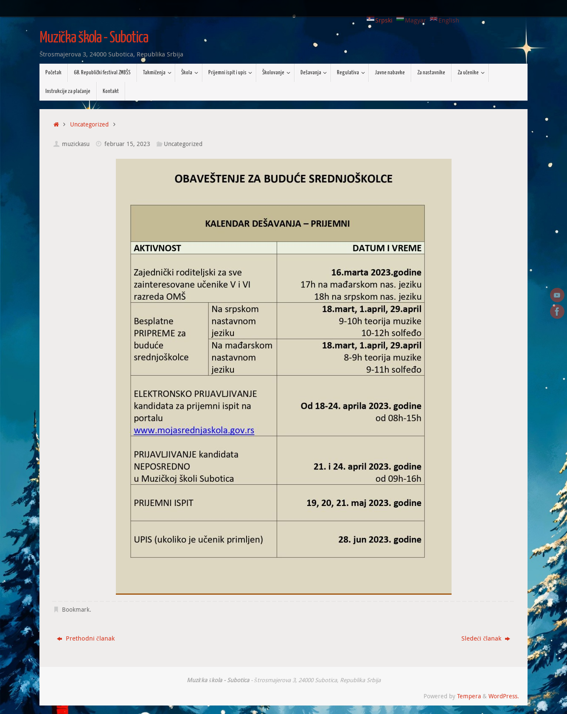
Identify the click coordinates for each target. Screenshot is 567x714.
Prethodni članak (86, 638)
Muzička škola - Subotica (93, 38)
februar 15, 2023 (127, 144)
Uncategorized (89, 124)
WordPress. (503, 696)
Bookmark (76, 609)
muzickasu (76, 144)
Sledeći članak (485, 638)
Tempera (469, 696)
